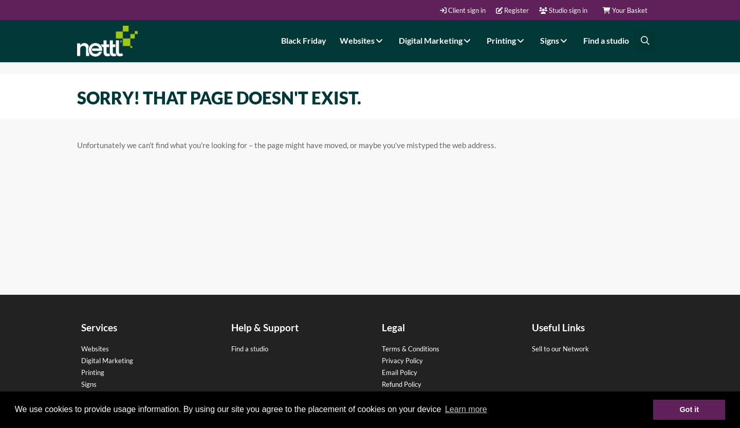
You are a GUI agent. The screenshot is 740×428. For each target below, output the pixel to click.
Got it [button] (689, 409)
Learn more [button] (466, 409)
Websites (362, 40)
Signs (555, 40)
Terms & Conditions (410, 349)
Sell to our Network (560, 349)
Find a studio (606, 40)
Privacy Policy (402, 360)
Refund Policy (401, 384)
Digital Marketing (436, 40)
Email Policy (399, 372)
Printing (507, 40)
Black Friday (303, 40)
